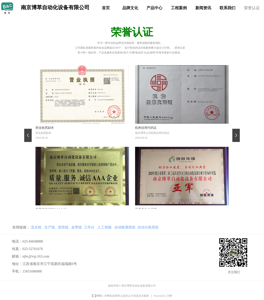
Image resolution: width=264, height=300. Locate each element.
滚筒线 (63, 227)
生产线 (49, 227)
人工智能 (104, 227)
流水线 (36, 227)
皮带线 (76, 227)
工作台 (89, 227)
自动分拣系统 (148, 227)
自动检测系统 (125, 227)
